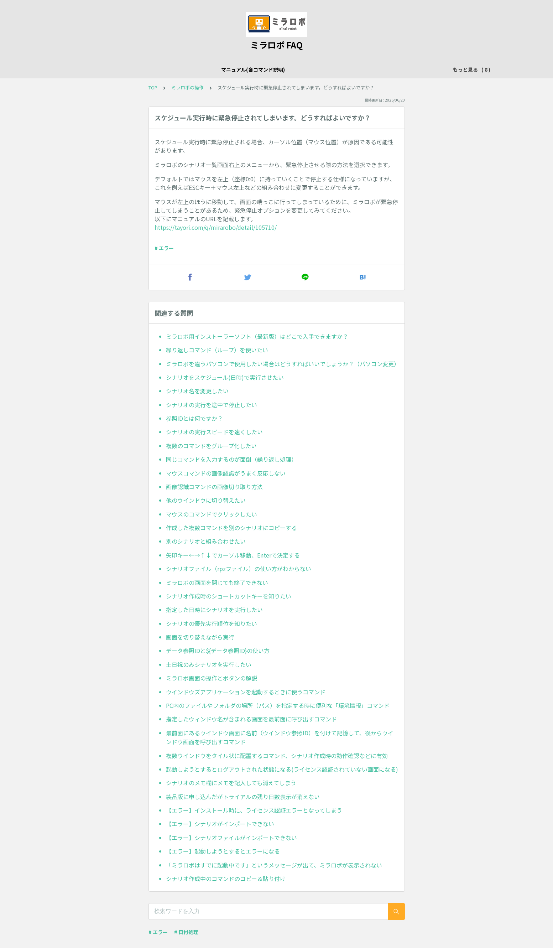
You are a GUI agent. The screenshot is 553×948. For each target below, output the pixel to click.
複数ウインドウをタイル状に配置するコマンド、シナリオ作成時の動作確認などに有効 (277, 755)
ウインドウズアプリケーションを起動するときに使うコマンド (245, 692)
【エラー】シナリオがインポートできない (220, 823)
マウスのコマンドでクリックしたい (211, 514)
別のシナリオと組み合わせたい (206, 541)
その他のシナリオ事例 (371, 69)
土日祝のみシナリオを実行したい (208, 664)
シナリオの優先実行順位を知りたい (211, 623)
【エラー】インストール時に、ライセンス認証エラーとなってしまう (254, 810)
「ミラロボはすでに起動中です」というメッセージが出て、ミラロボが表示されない (274, 865)
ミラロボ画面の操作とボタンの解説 (211, 678)
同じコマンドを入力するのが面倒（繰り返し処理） (231, 459)
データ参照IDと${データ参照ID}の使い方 (218, 650)
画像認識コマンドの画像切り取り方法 (214, 486)
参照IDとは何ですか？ (194, 418)
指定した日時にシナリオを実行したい (214, 609)
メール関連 (243, 69)
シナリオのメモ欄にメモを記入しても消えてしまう (231, 782)
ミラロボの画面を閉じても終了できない (217, 582)
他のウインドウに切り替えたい (206, 500)
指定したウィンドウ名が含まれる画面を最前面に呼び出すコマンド (251, 719)
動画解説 (416, 69)
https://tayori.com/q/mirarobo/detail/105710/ (216, 227)
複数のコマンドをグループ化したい (211, 445)
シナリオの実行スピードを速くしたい (214, 432)
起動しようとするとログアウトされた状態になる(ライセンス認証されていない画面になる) (282, 769)
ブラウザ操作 (281, 69)
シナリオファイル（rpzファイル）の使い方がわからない (238, 568)
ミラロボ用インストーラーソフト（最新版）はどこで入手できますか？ (257, 336)
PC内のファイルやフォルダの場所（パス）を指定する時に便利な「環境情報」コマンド (278, 705)
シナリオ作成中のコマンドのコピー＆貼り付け (226, 878)
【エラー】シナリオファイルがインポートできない (231, 837)
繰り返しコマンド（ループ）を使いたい (217, 350)
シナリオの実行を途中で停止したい (211, 404)
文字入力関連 (321, 69)
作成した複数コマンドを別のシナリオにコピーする (231, 527)
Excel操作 (210, 69)
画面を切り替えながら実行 (200, 637)
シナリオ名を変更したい (197, 391)
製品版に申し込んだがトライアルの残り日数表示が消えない (243, 796)
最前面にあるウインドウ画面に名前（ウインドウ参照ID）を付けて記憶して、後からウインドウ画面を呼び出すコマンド (279, 737)
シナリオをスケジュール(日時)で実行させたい (225, 377)
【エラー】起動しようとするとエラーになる (223, 851)
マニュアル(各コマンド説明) (112, 69)
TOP (152, 87)
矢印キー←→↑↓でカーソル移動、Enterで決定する (233, 555)
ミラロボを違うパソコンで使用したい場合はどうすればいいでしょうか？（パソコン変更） (282, 363)
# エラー (164, 248)
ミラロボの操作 (171, 69)
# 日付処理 (186, 932)
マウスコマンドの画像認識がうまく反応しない (226, 473)
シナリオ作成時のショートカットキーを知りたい (228, 596)
